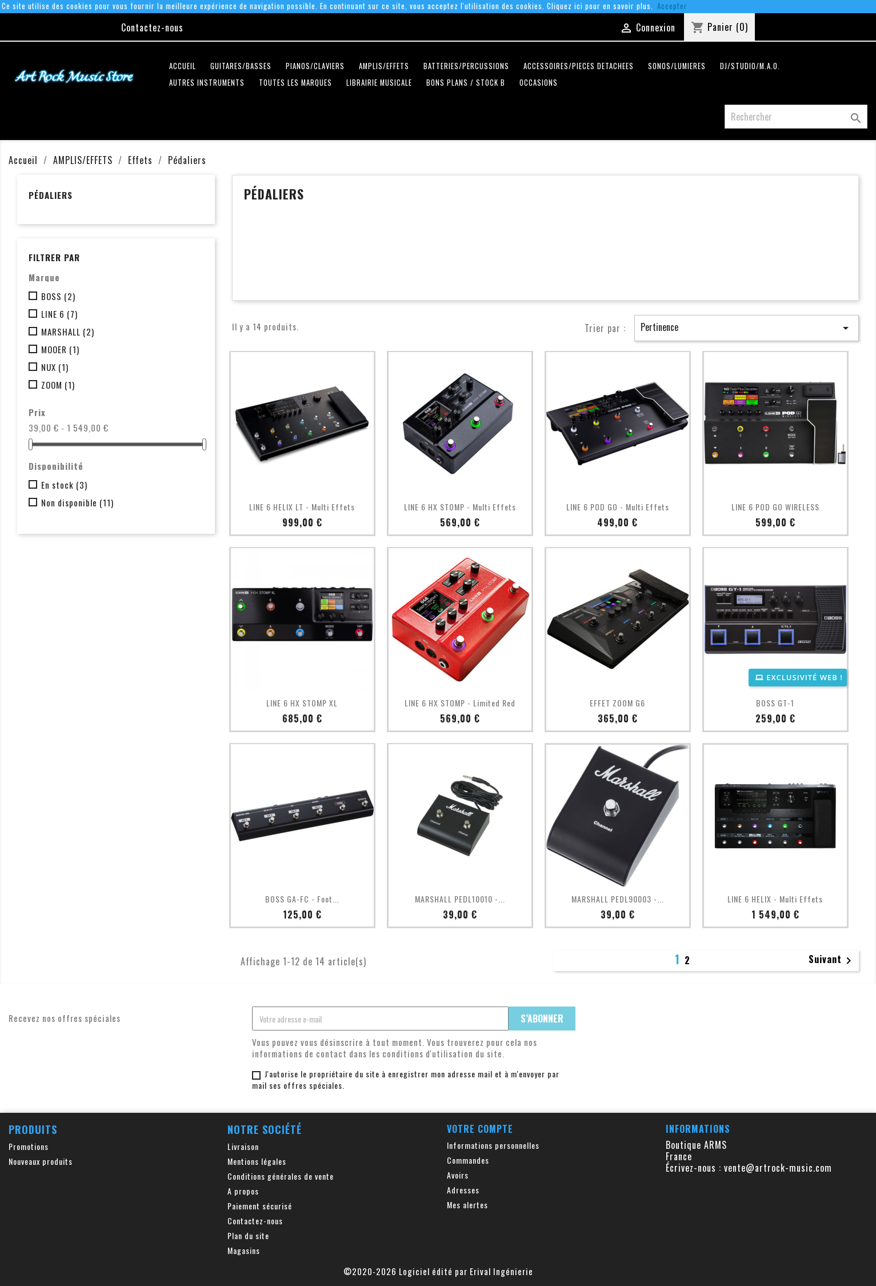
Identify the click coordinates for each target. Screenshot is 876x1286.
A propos (243, 1191)
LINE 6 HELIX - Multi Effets (775, 899)
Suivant (832, 960)
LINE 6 (59, 313)
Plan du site (248, 1235)
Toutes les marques (295, 82)
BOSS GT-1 (775, 703)
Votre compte (480, 1129)
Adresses (463, 1190)
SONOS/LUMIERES (677, 66)
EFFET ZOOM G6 (617, 703)
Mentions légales (256, 1161)
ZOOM (58, 384)
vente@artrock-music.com (778, 1168)
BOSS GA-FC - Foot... (302, 899)
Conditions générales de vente (280, 1176)
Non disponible (77, 502)
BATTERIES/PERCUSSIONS (466, 66)
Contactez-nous (152, 27)
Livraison (243, 1146)
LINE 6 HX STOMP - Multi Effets (460, 507)
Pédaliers (51, 195)
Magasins (243, 1250)
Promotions (29, 1146)
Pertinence (747, 327)
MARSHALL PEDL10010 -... (460, 899)
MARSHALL (67, 331)
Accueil (182, 66)
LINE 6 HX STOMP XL (302, 703)
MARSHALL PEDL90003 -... (617, 899)
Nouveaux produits (41, 1161)
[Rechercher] (796, 117)
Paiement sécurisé (259, 1206)
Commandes (468, 1160)
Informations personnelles (493, 1145)
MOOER (60, 349)
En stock (64, 484)
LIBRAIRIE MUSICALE (379, 82)
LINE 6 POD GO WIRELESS (775, 507)
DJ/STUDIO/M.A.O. (750, 66)
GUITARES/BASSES (240, 66)
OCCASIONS (538, 82)
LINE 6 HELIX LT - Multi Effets (302, 507)
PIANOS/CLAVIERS (315, 66)
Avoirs (458, 1175)
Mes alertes (467, 1205)
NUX (55, 367)
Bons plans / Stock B (465, 82)
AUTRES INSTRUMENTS (207, 82)
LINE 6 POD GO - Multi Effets (617, 507)
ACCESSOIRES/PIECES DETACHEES (578, 66)
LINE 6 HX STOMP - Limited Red (460, 703)
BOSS (58, 296)
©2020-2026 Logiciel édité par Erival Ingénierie (438, 1271)
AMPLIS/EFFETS (384, 66)
